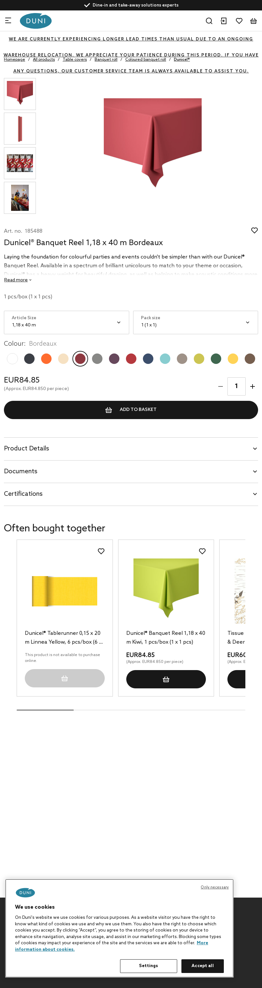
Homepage (14, 59)
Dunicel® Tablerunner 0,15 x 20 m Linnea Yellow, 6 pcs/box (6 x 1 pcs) (63, 638)
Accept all (202, 966)
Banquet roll (106, 59)
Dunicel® (182, 59)
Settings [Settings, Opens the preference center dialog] (148, 966)
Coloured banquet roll (145, 59)
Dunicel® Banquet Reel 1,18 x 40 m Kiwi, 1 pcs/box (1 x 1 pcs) (165, 637)
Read (16, 280)
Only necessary (215, 887)
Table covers (75, 59)
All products (44, 59)
